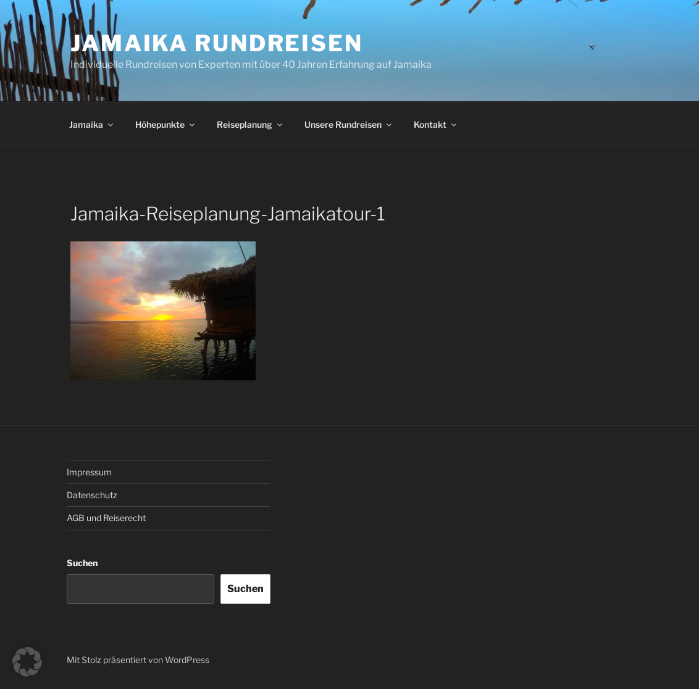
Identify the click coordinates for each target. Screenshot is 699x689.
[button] (27, 662)
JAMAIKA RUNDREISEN (216, 43)
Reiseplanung (250, 124)
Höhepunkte (165, 124)
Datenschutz (92, 495)
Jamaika (92, 124)
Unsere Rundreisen (348, 124)
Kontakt (436, 124)
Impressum (89, 472)
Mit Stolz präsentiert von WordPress (138, 659)
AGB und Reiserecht (106, 517)
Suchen (82, 562)
